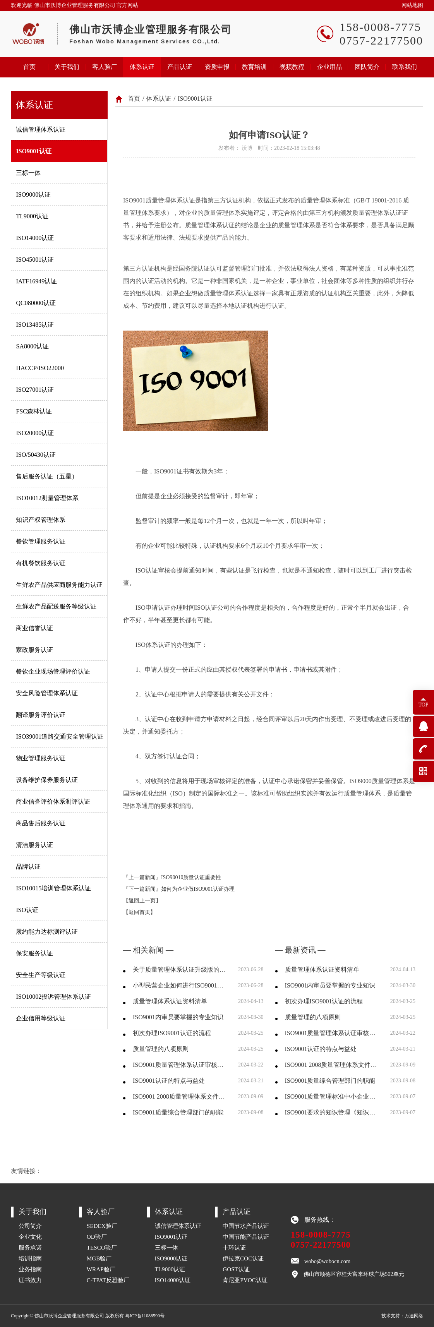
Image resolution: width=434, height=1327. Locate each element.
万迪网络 (414, 1315)
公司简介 (30, 1225)
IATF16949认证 (36, 281)
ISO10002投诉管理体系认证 (53, 996)
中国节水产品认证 (246, 1225)
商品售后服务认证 (40, 823)
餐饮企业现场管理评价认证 (53, 671)
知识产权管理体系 (40, 519)
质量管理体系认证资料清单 (170, 1001)
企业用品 (329, 66)
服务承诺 (30, 1247)
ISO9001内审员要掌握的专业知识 (178, 1017)
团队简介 (367, 66)
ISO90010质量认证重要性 (191, 877)
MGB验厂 (99, 1258)
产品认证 (179, 66)
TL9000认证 (32, 216)
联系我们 (404, 66)
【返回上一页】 (142, 901)
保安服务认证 (34, 953)
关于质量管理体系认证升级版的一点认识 (180, 969)
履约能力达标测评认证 (47, 931)
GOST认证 (236, 1269)
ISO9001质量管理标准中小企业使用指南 (333, 1096)
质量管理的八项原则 (161, 1049)
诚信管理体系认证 (40, 129)
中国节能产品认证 (246, 1236)
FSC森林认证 (33, 411)
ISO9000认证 (33, 194)
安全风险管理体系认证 (47, 693)
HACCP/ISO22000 (40, 368)
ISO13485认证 (35, 324)
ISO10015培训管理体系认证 (53, 888)
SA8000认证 (32, 346)
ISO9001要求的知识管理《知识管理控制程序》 (333, 1112)
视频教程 (292, 66)
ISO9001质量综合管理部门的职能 (178, 1112)
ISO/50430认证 (35, 454)
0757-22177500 (321, 1245)
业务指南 (30, 1269)
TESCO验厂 (102, 1247)
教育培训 (254, 66)
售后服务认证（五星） (47, 476)
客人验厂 (104, 66)
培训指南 (30, 1258)
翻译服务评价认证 (40, 715)
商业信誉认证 (34, 628)
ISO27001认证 (35, 389)
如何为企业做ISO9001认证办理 (198, 889)
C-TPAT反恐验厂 (108, 1280)
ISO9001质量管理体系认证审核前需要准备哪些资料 (180, 1064)
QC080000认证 (35, 303)
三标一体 (28, 173)
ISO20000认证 (35, 433)
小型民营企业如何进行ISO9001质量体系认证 (180, 985)
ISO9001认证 (33, 151)
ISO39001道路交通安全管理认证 (59, 736)
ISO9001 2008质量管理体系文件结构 (180, 1096)
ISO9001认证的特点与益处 (169, 1080)
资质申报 (217, 66)
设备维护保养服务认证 (47, 780)
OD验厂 (97, 1236)
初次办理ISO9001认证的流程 (172, 1033)
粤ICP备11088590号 (145, 1315)
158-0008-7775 (321, 1235)
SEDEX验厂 (102, 1225)
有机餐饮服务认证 (40, 563)
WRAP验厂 (101, 1269)
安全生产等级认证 (40, 975)
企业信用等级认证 (40, 1018)
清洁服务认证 (34, 845)
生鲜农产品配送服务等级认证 (56, 606)
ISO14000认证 (35, 238)
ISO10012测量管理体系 (47, 498)
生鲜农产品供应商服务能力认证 (59, 584)
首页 (29, 66)
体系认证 (142, 66)
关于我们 (67, 66)
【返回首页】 (139, 912)
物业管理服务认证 (40, 758)
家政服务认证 (34, 649)
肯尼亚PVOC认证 (245, 1280)
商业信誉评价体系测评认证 (53, 801)
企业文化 (30, 1236)
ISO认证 (27, 910)
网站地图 (412, 5)
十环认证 (234, 1247)
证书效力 (30, 1280)
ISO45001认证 (35, 259)
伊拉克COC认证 (243, 1258)
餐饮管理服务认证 (40, 541)
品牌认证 (28, 866)
